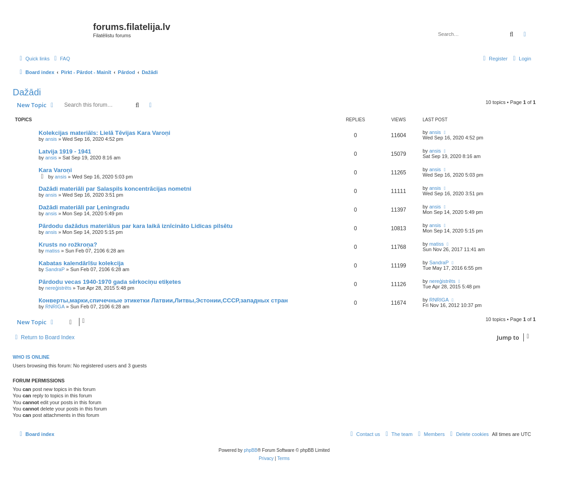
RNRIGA (55, 306)
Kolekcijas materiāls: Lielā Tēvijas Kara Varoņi (104, 132)
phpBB (250, 450)
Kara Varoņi (55, 170)
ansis (51, 139)
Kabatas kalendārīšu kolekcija (81, 263)
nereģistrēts (58, 288)
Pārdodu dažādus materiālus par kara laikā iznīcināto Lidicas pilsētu (135, 226)
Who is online (31, 357)
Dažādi (27, 92)
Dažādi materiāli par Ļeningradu (84, 207)
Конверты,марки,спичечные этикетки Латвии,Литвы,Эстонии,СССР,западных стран (163, 300)
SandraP (55, 269)
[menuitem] (61, 58)
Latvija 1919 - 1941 (65, 151)
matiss (52, 250)
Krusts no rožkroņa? (68, 244)
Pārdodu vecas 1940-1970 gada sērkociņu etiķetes (110, 281)
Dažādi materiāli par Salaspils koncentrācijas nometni (115, 188)
